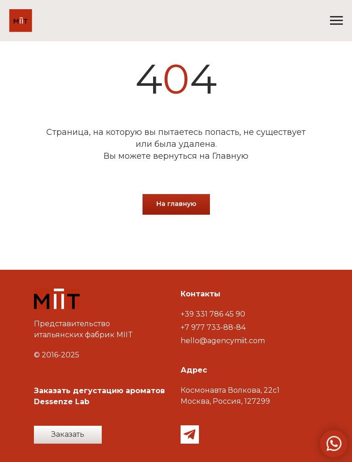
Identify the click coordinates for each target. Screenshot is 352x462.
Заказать (67, 434)
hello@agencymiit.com (223, 340)
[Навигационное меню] (336, 20)
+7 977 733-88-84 (213, 327)
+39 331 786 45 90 (213, 314)
